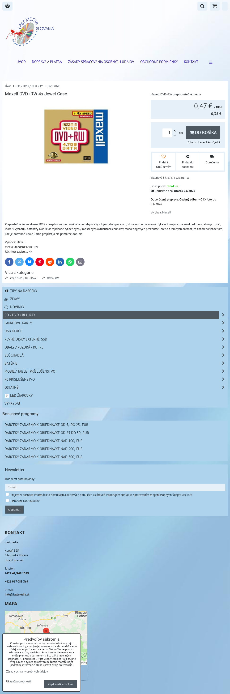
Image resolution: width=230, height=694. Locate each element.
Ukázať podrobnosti (18, 681)
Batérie (115, 363)
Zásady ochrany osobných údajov (27, 671)
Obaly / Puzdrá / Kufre (115, 347)
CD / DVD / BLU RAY (23, 278)
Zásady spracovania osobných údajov (101, 61)
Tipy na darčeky (20, 290)
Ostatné (115, 387)
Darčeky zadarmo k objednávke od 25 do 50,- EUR (46, 432)
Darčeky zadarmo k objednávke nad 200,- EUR (43, 448)
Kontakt (191, 61)
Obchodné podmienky (159, 61)
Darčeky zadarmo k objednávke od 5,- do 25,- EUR (46, 424)
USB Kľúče (115, 331)
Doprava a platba (47, 61)
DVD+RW (53, 278)
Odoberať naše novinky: (20, 479)
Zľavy (12, 298)
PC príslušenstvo (115, 379)
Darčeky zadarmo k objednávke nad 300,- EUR (43, 456)
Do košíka (203, 132)
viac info (187, 495)
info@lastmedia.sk (17, 594)
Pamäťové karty (115, 323)
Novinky (14, 306)
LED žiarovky (18, 395)
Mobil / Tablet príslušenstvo (115, 371)
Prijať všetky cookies (60, 684)
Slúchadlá (115, 355)
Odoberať (14, 509)
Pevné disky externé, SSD (115, 339)
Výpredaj (12, 403)
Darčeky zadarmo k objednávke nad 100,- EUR (43, 440)
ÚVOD (21, 61)
